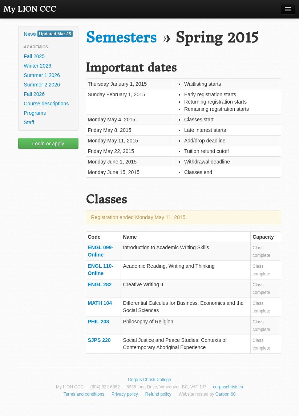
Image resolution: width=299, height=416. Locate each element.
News (48, 34)
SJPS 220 (99, 340)
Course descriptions (46, 103)
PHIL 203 (98, 321)
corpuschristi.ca (228, 386)
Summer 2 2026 (42, 85)
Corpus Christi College (149, 379)
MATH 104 (100, 303)
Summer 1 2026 (42, 75)
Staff (29, 122)
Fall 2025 (34, 56)
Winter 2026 (37, 66)
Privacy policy (125, 394)
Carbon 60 (225, 394)
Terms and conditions (84, 394)
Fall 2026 (34, 94)
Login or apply (48, 143)
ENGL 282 (100, 284)
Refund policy (158, 394)
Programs (35, 113)
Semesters (121, 38)
